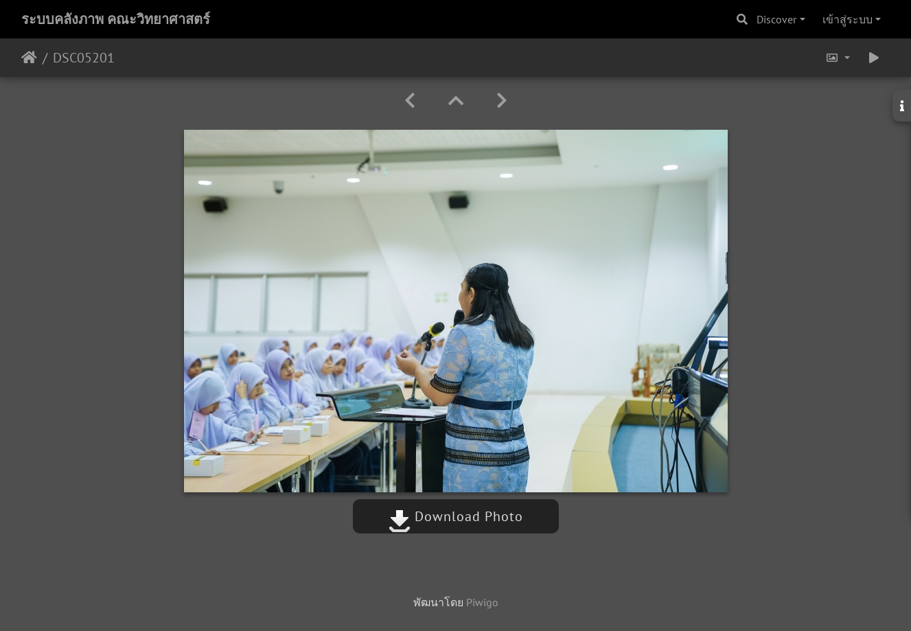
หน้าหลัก (29, 57)
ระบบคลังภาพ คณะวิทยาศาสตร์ (115, 19)
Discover (776, 19)
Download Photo (456, 516)
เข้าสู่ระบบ (847, 19)
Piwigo (482, 602)
